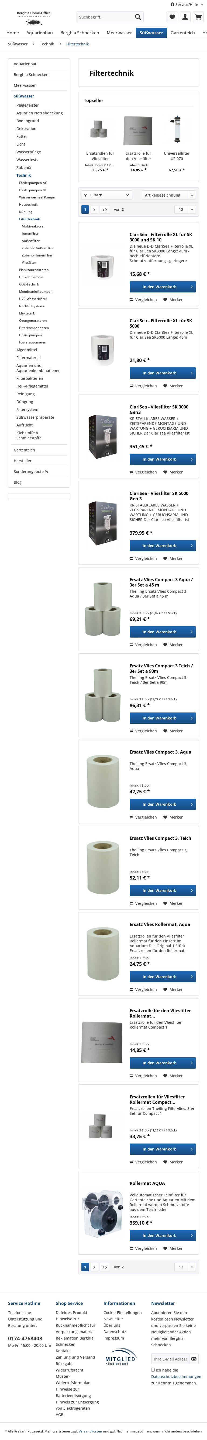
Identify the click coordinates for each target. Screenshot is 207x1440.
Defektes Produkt (71, 1312)
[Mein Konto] (185, 17)
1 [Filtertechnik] (85, 209)
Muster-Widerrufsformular (73, 1379)
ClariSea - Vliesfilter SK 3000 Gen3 (159, 409)
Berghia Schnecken (31, 74)
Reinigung (25, 393)
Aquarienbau (25, 63)
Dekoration (26, 128)
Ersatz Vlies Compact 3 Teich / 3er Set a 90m (161, 668)
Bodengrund (27, 120)
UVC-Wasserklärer (33, 298)
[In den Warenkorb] (163, 286)
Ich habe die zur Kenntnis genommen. (176, 1376)
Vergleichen (143, 299)
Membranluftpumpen (36, 291)
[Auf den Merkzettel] (173, 299)
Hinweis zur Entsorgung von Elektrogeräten (77, 1405)
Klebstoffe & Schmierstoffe (29, 435)
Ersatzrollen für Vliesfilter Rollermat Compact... (100, 156)
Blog (18, 482)
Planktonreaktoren (34, 269)
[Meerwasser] (119, 33)
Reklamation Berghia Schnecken (75, 1341)
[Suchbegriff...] (110, 17)
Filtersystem (27, 409)
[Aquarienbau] (40, 33)
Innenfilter (30, 233)
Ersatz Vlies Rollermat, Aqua (160, 924)
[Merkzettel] (172, 17)
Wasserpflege (28, 151)
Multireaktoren (34, 226)
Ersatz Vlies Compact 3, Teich (160, 838)
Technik (23, 175)
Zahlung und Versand (75, 1357)
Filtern (93, 194)
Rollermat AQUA (147, 1183)
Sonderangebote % (31, 471)
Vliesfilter (29, 262)
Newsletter (113, 1318)
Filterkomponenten (34, 327)
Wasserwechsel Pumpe (37, 197)
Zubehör (24, 167)
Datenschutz (115, 1331)
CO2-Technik (29, 284)
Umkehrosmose (31, 277)
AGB (59, 1414)
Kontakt (63, 1350)
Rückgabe (65, 1363)
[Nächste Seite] (94, 209)
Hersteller (23, 460)
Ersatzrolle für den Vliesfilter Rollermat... (138, 156)
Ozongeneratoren (33, 320)
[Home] (13, 33)
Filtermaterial (28, 357)
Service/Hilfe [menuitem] (185, 4)
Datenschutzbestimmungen (176, 1376)
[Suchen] (138, 17)
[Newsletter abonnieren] (194, 1359)
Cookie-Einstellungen (123, 1312)
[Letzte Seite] (105, 209)
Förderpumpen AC (33, 182)
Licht (20, 144)
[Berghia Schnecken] (80, 33)
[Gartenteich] (183, 33)
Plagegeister (27, 105)
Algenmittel (26, 349)
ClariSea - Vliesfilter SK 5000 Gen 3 (159, 496)
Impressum (114, 1338)
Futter (21, 136)
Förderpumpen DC (33, 190)
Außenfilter (31, 240)
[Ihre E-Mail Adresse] (170, 1359)
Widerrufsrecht (69, 1370)
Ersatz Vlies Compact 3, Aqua (160, 752)
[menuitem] (110, 19)
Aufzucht (24, 425)
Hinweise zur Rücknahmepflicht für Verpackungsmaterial (75, 1325)
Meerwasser (25, 85)
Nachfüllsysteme (32, 306)
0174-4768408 (25, 1338)
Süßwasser (24, 96)
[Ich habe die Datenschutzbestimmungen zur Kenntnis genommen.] (153, 1370)
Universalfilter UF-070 (176, 156)
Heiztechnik (28, 204)
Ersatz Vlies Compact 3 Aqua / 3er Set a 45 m (161, 582)
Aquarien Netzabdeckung (39, 112)
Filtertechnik (29, 219)
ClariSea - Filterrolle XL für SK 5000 (161, 323)
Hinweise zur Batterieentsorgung (73, 1392)
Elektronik (27, 313)
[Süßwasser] (151, 33)
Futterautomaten (32, 342)
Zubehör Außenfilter (38, 248)
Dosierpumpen (30, 335)
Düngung (24, 401)
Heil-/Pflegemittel (32, 386)
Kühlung (26, 211)
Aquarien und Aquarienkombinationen (38, 368)
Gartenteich (24, 450)
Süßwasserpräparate (35, 417)
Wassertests (27, 159)
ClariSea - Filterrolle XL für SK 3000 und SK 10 (161, 237)
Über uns (112, 1325)
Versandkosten (90, 1431)
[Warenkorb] (198, 17)
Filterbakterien (29, 378)
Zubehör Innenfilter (37, 255)
